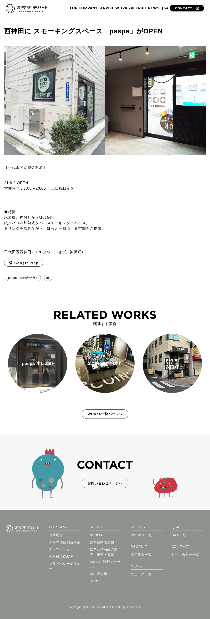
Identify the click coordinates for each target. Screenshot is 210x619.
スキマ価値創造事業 (64, 541)
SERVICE (106, 8)
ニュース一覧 (141, 573)
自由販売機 (98, 573)
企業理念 (56, 534)
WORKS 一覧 (141, 534)
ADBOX (96, 534)
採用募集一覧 (141, 554)
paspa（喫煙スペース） (105, 563)
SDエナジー (99, 580)
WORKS (122, 8)
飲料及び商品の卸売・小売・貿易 (104, 551)
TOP (73, 8)
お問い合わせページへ (105, 482)
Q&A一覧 (178, 534)
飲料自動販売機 (102, 541)
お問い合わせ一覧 (185, 554)
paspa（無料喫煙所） (23, 277)
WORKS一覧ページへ (105, 413)
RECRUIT (139, 8)
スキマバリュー (61, 548)
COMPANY (88, 8)
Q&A (164, 8)
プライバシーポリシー (64, 565)
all (48, 277)
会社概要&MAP (61, 555)
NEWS (154, 8)
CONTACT (187, 8)
